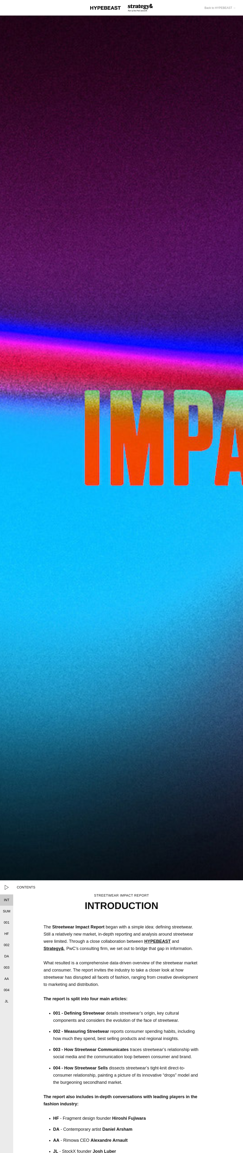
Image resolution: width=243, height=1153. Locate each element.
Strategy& (53, 948)
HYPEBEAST (157, 941)
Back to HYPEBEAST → (220, 8)
